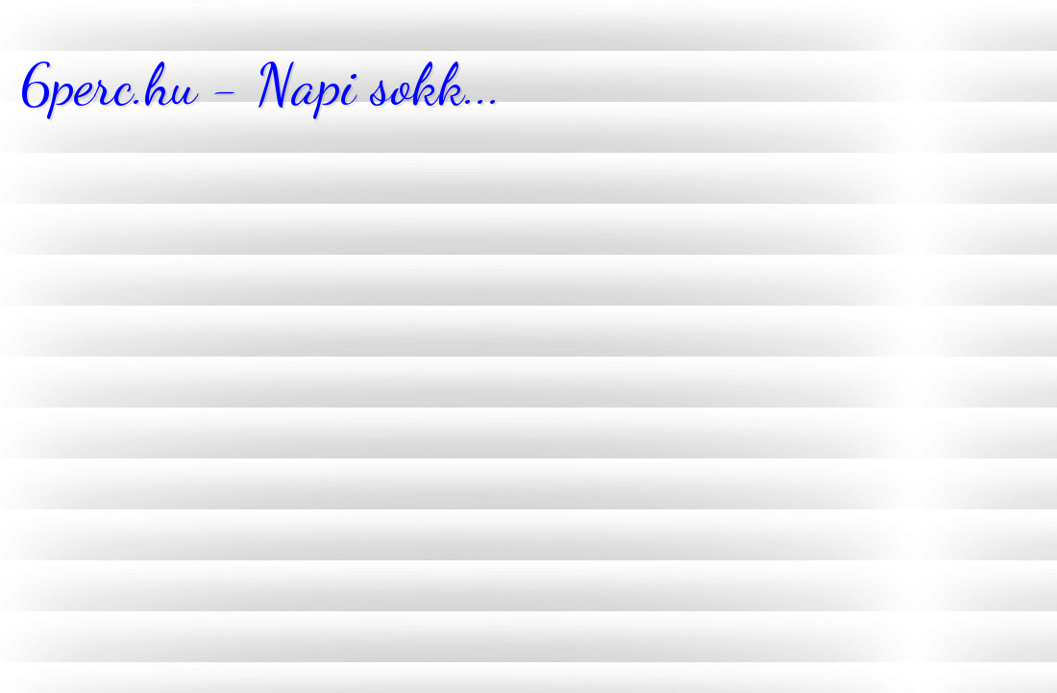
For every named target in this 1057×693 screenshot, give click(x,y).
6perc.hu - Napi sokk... (260, 84)
